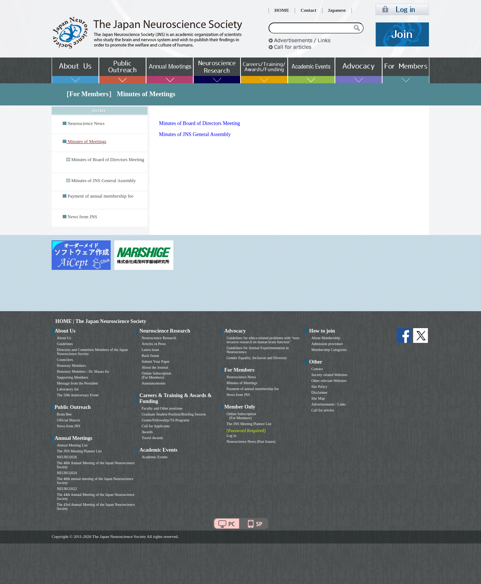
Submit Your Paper (156, 361)
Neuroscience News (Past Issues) (250, 441)
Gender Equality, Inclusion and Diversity (256, 358)
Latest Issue (150, 350)
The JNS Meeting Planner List (79, 451)
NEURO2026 (67, 457)
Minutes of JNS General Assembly (103, 180)
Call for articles (322, 410)
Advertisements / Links (328, 404)
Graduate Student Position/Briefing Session (174, 414)
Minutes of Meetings (241, 383)
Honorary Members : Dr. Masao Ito (83, 371)
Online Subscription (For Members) (156, 375)
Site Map (318, 398)
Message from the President (77, 383)
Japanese (337, 10)
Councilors (65, 360)
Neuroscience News (86, 123)
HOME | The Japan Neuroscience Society (100, 321)
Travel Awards (152, 438)
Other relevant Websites (329, 381)
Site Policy (319, 387)
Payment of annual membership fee (100, 196)
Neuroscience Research (159, 338)
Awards (147, 432)
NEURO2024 (67, 473)
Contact (308, 10)
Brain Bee (64, 414)
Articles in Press (154, 344)
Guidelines (65, 344)
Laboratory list (68, 389)
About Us (64, 338)
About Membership (325, 338)
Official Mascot (68, 420)
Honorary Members (71, 366)
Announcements (154, 383)
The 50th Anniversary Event (77, 395)
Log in (231, 436)
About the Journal (155, 367)
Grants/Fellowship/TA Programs (165, 420)
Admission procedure (327, 344)
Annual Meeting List (72, 445)
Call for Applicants (156, 426)
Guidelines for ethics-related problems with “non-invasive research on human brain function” (263, 340)
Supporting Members (72, 377)
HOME (281, 10)
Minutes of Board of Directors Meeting (107, 159)
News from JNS (82, 216)
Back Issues (150, 356)
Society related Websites (329, 375)
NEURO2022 (67, 489)
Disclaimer (319, 392)
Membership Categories (329, 350)
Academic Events (154, 457)
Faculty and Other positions (162, 408)
